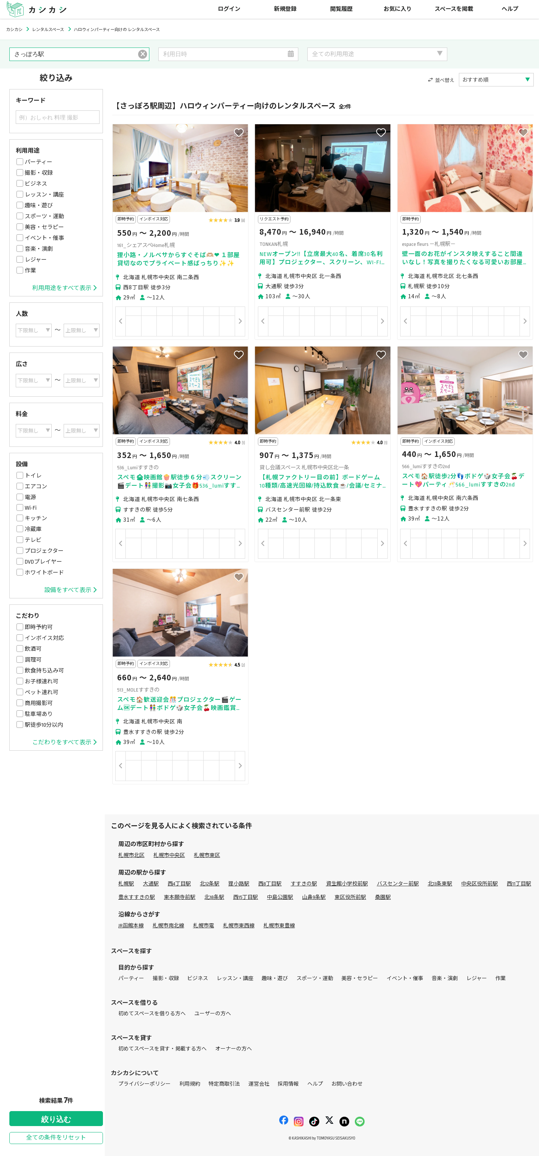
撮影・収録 (39, 173)
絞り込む (56, 1119)
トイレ (33, 476)
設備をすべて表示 (70, 590)
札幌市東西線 (239, 925)
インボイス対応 (44, 638)
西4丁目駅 (179, 884)
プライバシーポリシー (144, 1084)
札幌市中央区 (169, 855)
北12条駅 (209, 884)
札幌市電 (203, 925)
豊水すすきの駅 (136, 897)
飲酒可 (33, 649)
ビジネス (36, 184)
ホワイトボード (44, 573)
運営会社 (259, 1084)
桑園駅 (383, 897)
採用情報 (288, 1084)
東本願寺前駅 (179, 897)
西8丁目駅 (269, 884)
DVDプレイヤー (43, 562)
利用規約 (189, 1084)
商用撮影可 (39, 703)
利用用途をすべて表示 (64, 288)
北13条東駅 (440, 884)
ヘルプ (510, 9)
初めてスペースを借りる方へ (152, 1013)
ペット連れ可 (41, 692)
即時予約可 (39, 627)
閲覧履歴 (341, 9)
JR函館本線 (131, 925)
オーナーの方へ (233, 1049)
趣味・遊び (39, 205)
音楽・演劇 (39, 249)
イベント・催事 (44, 238)
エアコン (36, 486)
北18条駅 (214, 897)
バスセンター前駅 (398, 884)
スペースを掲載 (454, 9)
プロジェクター (44, 551)
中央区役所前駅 (479, 884)
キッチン (36, 518)
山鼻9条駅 (314, 897)
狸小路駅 (238, 884)
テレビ (33, 540)
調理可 (33, 660)
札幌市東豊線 (279, 925)
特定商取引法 (224, 1084)
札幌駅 (126, 884)
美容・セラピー (44, 227)
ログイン (229, 9)
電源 (30, 497)
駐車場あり (39, 714)
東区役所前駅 (350, 897)
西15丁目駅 (245, 897)
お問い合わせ (347, 1084)
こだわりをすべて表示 (64, 742)
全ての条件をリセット (56, 1138)
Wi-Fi (31, 508)
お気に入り (398, 9)
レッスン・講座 (44, 195)
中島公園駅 (280, 897)
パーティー (38, 162)
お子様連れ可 (41, 681)
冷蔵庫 (33, 529)
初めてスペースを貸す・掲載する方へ (162, 1049)
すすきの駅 (304, 884)
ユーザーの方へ (212, 1013)
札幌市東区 (207, 855)
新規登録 (285, 9)
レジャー (36, 260)
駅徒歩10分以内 (44, 725)
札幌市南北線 (168, 925)
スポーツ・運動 (44, 216)
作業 (30, 271)
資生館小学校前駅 (347, 884)
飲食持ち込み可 (44, 671)
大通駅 (151, 884)
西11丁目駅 (519, 884)
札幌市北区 (131, 855)
